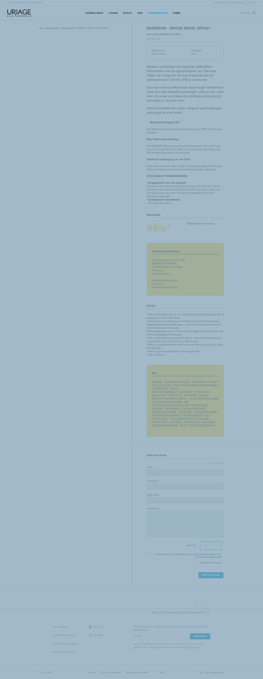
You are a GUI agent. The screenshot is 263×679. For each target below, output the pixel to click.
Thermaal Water (94, 13)
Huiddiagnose (37, 3)
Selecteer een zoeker (212, 672)
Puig (162, 672)
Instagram (96, 635)
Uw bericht (153, 508)
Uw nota (192, 545)
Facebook (95, 627)
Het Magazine (219, 3)
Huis (41, 28)
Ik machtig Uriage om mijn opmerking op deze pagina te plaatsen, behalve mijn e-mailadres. (185, 555)
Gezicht (127, 13)
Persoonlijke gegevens (137, 672)
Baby (140, 13)
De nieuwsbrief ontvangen (209, 562)
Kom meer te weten (212, 557)
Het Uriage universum (17, 3)
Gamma (176, 13)
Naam (150, 467)
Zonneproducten (157, 13)
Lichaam (113, 13)
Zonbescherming (67, 28)
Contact (252, 3)
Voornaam (153, 481)
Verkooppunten (237, 3)
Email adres (153, 495)
